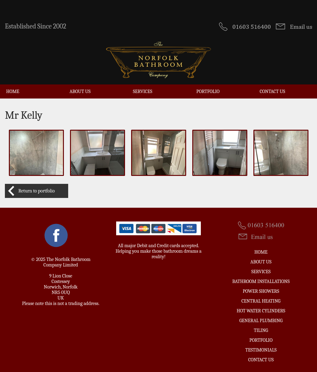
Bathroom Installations (261, 281)
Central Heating (261, 301)
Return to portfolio (36, 191)
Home (12, 91)
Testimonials (260, 350)
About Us (79, 91)
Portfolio (207, 91)
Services (142, 91)
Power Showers (261, 291)
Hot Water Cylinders (261, 311)
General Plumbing (260, 320)
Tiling (261, 330)
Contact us (272, 91)
